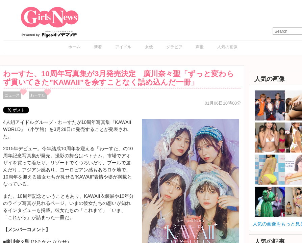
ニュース (12, 95)
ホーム (74, 47)
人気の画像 (227, 47)
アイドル (123, 47)
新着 (98, 47)
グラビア (174, 47)
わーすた (37, 95)
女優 (149, 47)
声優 (200, 47)
